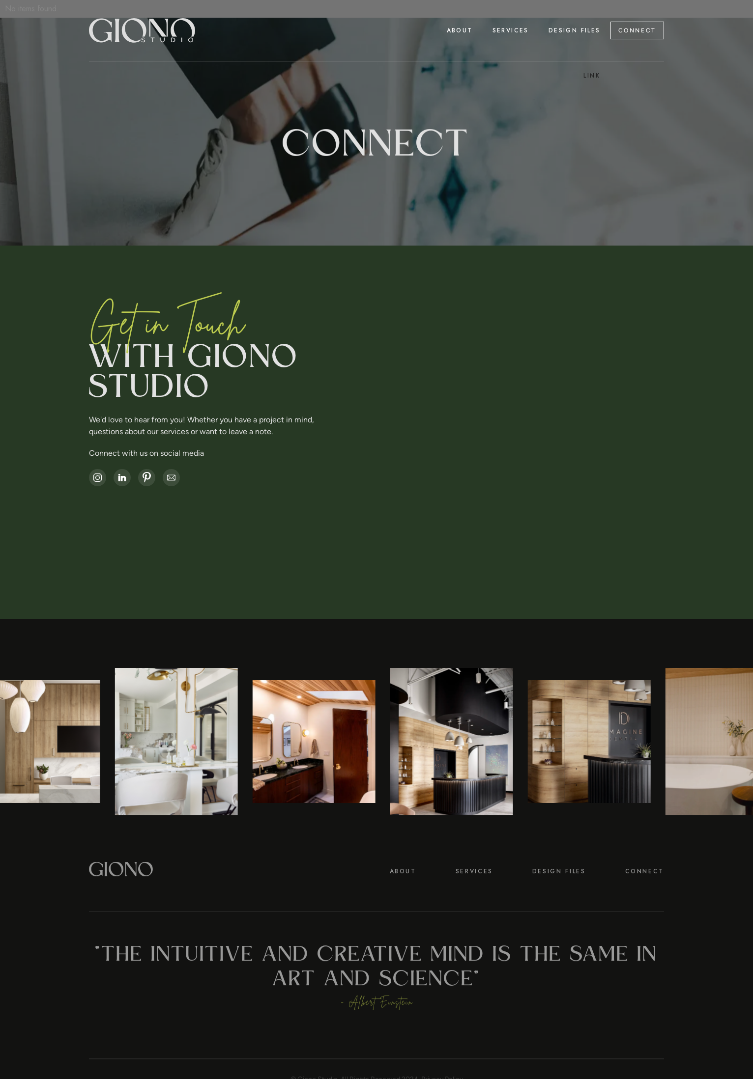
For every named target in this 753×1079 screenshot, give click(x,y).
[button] (511, 30)
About (460, 30)
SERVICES (474, 891)
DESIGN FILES (559, 891)
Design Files (575, 30)
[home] (142, 30)
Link (592, 75)
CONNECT (637, 30)
